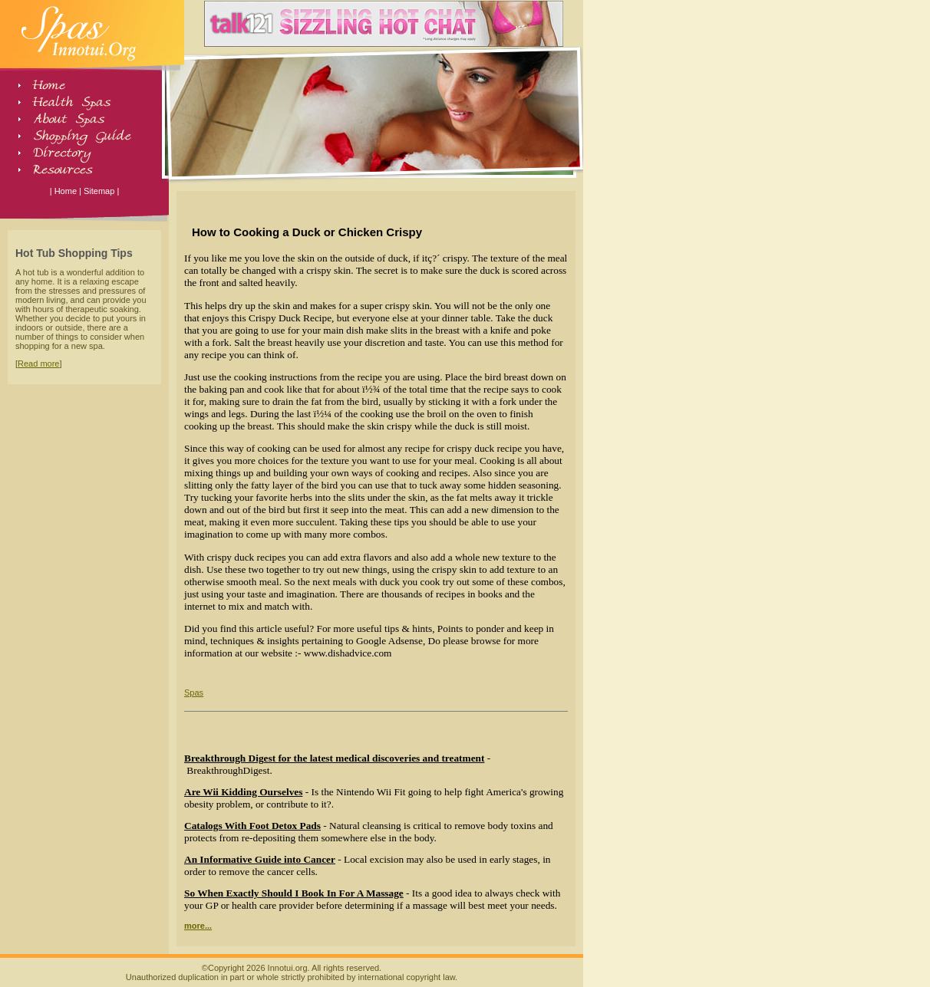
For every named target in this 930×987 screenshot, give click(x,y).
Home (65, 191)
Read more (38, 363)
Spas (193, 692)
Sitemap (99, 191)
